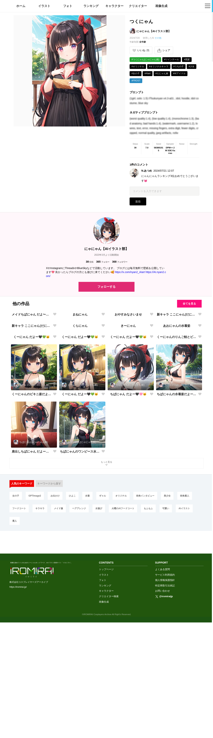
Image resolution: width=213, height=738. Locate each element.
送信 (138, 201)
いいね (140, 50)
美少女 (167, 633)
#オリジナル (137, 66)
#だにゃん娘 (161, 73)
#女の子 (135, 73)
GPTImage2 (35, 633)
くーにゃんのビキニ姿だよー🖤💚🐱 (32, 532)
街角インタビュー (145, 633)
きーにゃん (128, 417)
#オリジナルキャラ (159, 66)
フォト (67, 6)
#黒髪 (187, 59)
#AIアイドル (179, 73)
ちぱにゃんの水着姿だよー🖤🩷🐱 (177, 532)
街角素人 (184, 633)
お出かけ (55, 633)
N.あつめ (146, 170)
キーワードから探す (49, 621)
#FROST (135, 80)
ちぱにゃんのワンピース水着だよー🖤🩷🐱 (80, 589)
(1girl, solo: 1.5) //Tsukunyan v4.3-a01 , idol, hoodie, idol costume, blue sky (164, 101)
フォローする (106, 286)
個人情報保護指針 (165, 695)
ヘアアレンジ (79, 646)
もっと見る (106, 602)
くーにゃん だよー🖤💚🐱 (31, 475)
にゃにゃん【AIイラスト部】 (153, 31)
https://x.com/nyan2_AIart (130, 272)
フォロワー (119, 261)
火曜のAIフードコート (123, 646)
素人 (14, 659)
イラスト (44, 6)
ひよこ (72, 633)
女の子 (15, 633)
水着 (87, 633)
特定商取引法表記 (165, 700)
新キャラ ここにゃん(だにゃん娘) (177, 360)
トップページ (106, 684)
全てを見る (189, 303)
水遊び (98, 646)
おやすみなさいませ (128, 360)
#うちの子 (178, 66)
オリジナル (121, 633)
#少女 (191, 66)
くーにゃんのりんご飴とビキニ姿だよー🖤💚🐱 (177, 475)
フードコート (19, 646)
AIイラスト (184, 646)
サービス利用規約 (165, 690)
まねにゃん (80, 360)
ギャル (102, 633)
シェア (163, 50)
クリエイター (138, 6)
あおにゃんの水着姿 (176, 417)
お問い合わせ (162, 706)
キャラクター (114, 6)
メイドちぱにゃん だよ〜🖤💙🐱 (32, 360)
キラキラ (39, 646)
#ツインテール (171, 59)
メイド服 (58, 646)
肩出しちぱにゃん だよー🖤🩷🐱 (32, 589)
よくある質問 (162, 684)
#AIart (148, 73)
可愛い (165, 646)
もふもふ (148, 646)
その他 (158, 38)
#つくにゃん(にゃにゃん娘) (145, 59)
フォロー (102, 261)
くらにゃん (80, 417)
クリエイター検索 (109, 711)
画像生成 (161, 6)
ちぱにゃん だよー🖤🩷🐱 (128, 532)
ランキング (91, 6)
